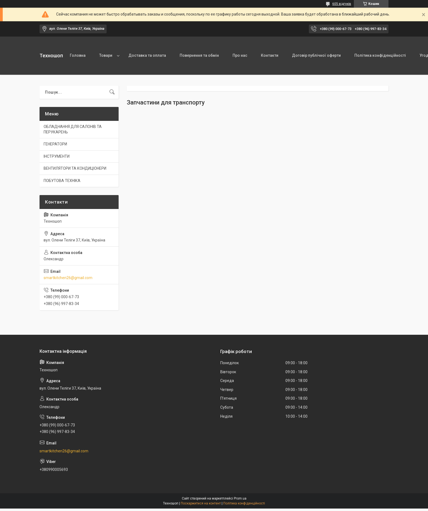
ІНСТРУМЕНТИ (57, 156)
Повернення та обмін (199, 55)
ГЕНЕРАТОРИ (55, 144)
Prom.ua (240, 498)
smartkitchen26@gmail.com (68, 278)
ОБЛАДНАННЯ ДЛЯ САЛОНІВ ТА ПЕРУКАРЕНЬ (73, 129)
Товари (105, 55)
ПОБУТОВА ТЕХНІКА (62, 180)
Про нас (240, 55)
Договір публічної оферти (316, 55)
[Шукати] (112, 92)
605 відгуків (341, 4)
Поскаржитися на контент (201, 503)
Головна (78, 55)
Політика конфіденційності (380, 55)
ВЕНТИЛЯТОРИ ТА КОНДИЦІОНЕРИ (75, 168)
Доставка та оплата (147, 55)
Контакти (269, 55)
